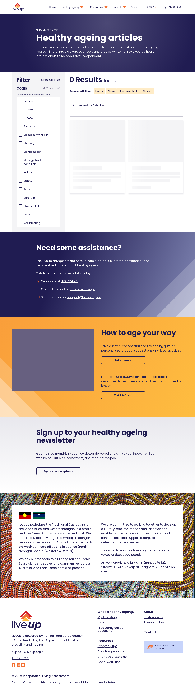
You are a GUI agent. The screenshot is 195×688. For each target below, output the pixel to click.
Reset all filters (50, 80)
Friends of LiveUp (156, 622)
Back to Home (48, 29)
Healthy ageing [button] (72, 7)
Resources (105, 640)
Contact (135, 7)
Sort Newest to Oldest (89, 105)
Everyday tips (107, 646)
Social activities (109, 662)
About (148, 611)
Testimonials (153, 617)
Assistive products (111, 651)
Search (152, 7)
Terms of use (21, 682)
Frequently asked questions (111, 629)
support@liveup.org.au (84, 297)
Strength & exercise (112, 656)
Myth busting (107, 617)
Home (52, 7)
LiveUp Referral (108, 682)
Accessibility (79, 682)
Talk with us (172, 7)
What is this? (51, 88)
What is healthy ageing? (116, 611)
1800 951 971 (69, 281)
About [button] (120, 7)
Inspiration (105, 622)
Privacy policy (50, 682)
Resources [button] (99, 7)
